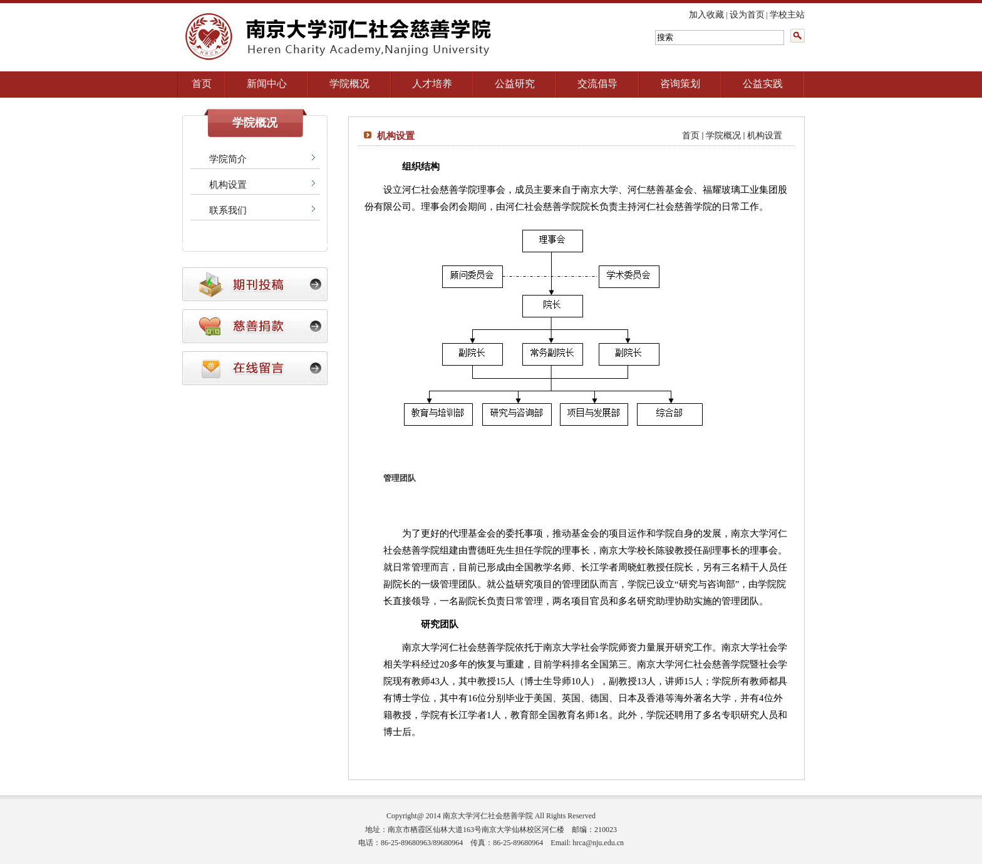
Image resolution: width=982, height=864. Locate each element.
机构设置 (228, 185)
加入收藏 (706, 14)
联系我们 (228, 210)
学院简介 (228, 159)
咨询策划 (680, 83)
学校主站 (787, 14)
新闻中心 (267, 83)
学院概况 (349, 83)
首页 (202, 83)
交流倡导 (597, 83)
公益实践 (763, 83)
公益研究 (515, 83)
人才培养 (432, 83)
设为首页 (747, 14)
